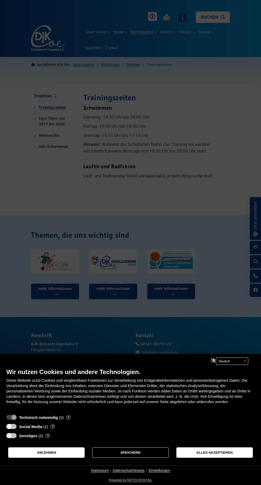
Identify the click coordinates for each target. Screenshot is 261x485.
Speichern (131, 452)
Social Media (30, 426)
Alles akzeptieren (214, 452)
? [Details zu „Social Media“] (53, 427)
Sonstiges (28, 436)
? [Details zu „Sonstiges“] (48, 436)
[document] (130, 390)
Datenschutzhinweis (129, 470)
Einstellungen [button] (159, 470)
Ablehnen (46, 452)
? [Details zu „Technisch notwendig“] (68, 417)
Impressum (100, 470)
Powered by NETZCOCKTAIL (130, 480)
